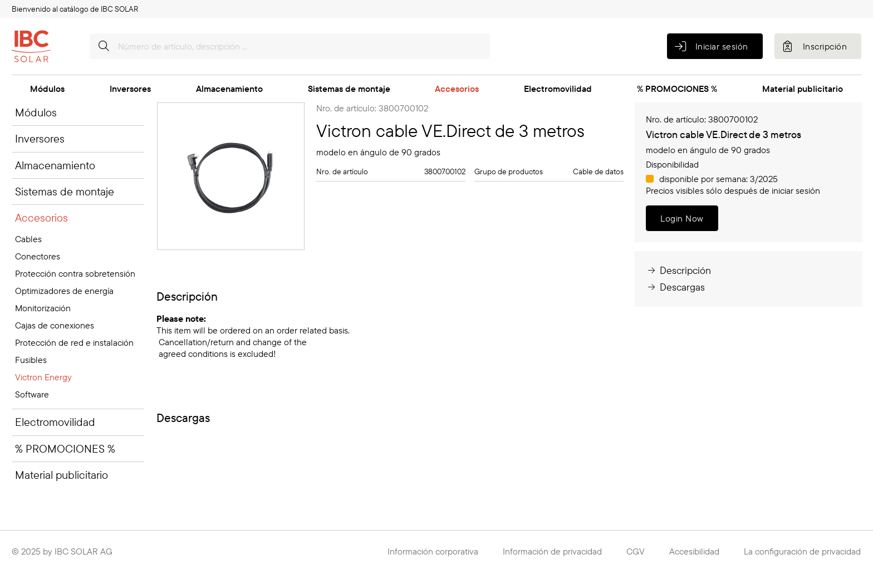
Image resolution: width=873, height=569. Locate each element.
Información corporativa (433, 551)
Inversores (130, 88)
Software (32, 394)
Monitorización (43, 307)
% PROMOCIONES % (677, 88)
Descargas (675, 287)
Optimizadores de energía (64, 290)
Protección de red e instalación (74, 342)
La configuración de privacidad (802, 551)
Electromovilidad (558, 88)
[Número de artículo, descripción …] (290, 46)
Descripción (678, 270)
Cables (28, 238)
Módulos (47, 88)
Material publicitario (802, 88)
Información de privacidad (552, 551)
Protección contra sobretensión (75, 273)
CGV (635, 551)
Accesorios (457, 88)
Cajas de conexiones (54, 325)
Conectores (37, 256)
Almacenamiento (229, 88)
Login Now (681, 218)
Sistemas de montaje (349, 88)
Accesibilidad (694, 551)
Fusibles (31, 359)
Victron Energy (43, 376)
